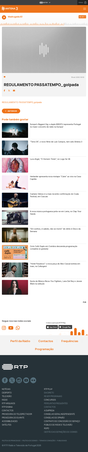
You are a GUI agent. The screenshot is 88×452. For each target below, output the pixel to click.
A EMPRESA (49, 410)
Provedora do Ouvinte (13, 417)
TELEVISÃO (7, 396)
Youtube (26, 380)
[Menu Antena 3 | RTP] (85, 9)
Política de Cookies (29, 441)
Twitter (12, 380)
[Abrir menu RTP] (44, 2)
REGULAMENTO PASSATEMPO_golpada (22, 102)
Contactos (45, 341)
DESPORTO (7, 392)
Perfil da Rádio (20, 341)
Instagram (19, 380)
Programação (44, 349)
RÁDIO (4, 399)
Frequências (69, 341)
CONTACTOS (7, 410)
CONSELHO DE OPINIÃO (54, 417)
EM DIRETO (49, 392)
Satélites (6, 424)
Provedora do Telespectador (17, 414)
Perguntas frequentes (56, 403)
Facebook (5, 380)
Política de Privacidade (11, 441)
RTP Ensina (7, 407)
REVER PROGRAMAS (53, 396)
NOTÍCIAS (6, 389)
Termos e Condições (47, 441)
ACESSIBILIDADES (9, 421)
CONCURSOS (50, 399)
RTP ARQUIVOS (8, 403)
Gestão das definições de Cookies (60, 431)
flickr (33, 380)
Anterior (12, 111)
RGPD (46, 428)
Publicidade (62, 441)
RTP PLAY (48, 389)
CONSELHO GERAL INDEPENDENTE (59, 414)
